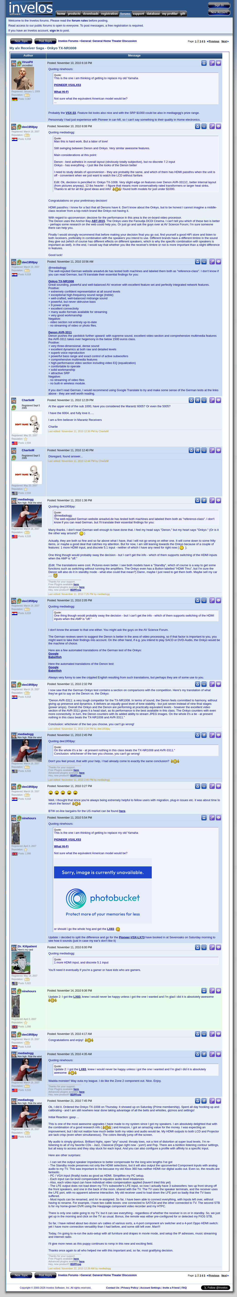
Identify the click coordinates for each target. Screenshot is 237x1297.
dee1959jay (30, 127)
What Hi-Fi (61, 91)
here (76, 584)
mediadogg (25, 499)
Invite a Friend (171, 1287)
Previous (213, 41)
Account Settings (150, 1287)
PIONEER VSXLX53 (67, 85)
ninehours (29, 818)
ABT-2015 (98, 221)
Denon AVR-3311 (60, 332)
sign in (54, 30)
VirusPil (27, 62)
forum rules (80, 20)
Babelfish (55, 657)
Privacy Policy (129, 1287)
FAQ (184, 1287)
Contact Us (112, 1287)
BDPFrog (75, 589)
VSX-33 (71, 113)
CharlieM (28, 400)
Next (225, 41)
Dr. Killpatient (27, 946)
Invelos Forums (68, 41)
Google (53, 653)
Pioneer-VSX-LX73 (132, 937)
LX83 (110, 929)
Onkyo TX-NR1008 (61, 281)
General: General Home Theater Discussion (109, 41)
